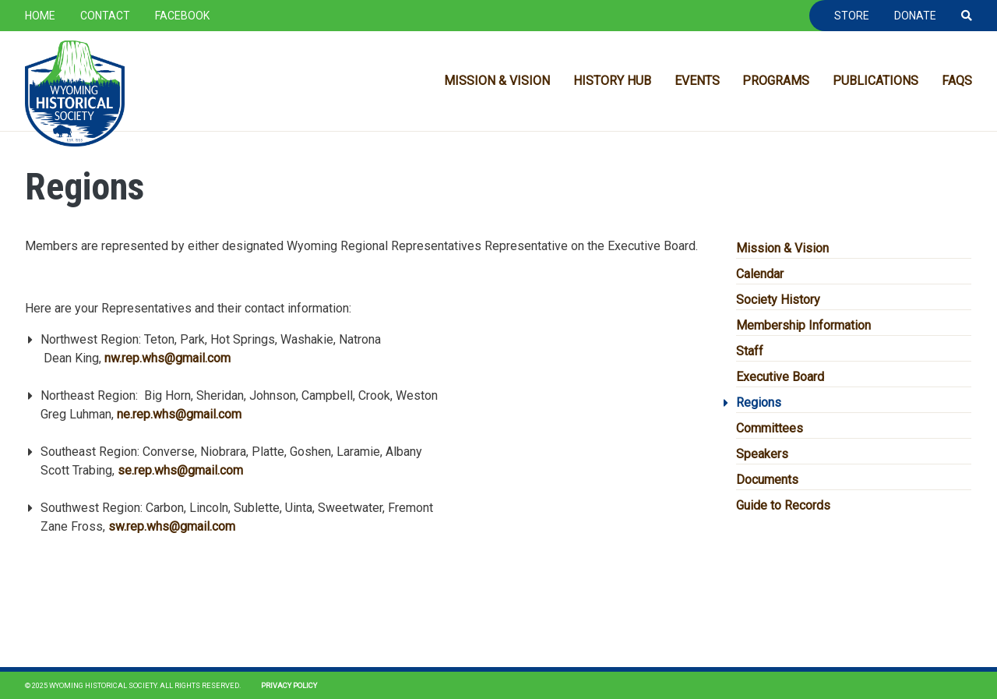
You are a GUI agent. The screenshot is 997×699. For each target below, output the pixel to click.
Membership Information (803, 325)
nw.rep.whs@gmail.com (167, 358)
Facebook (182, 15)
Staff (749, 351)
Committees (769, 428)
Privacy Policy (289, 685)
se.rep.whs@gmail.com (180, 470)
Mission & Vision (497, 80)
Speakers (762, 454)
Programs (775, 80)
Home (40, 15)
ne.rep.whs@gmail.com (179, 414)
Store (851, 15)
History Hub (612, 80)
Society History (778, 299)
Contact (105, 15)
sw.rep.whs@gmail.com (171, 526)
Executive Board (780, 376)
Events (697, 80)
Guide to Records (783, 505)
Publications (875, 80)
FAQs (957, 80)
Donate (915, 15)
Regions (758, 402)
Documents (767, 479)
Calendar (760, 274)
